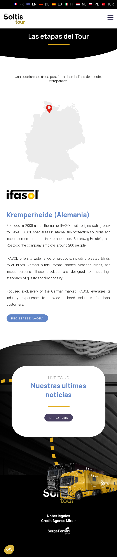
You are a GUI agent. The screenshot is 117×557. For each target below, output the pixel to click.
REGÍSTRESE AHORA (27, 318)
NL (84, 4)
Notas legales (58, 515)
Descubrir (58, 418)
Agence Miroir (64, 520)
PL (96, 4)
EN (34, 4)
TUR (110, 4)
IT (71, 4)
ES (60, 4)
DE (47, 4)
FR (21, 4)
